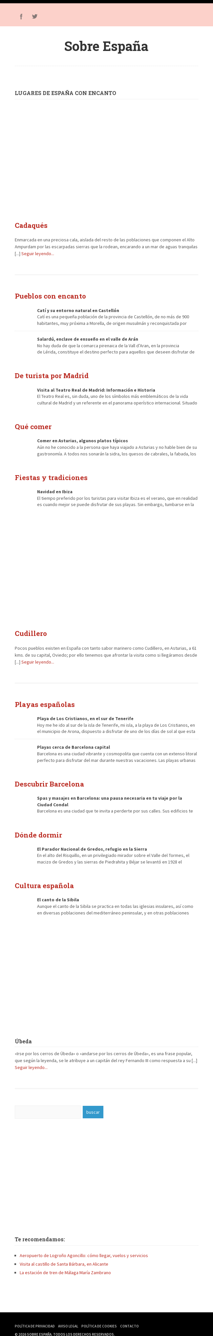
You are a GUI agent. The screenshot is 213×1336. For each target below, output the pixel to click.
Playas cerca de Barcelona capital (73, 738)
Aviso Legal (68, 1313)
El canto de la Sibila (58, 887)
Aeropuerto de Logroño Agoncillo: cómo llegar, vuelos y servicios (84, 1243)
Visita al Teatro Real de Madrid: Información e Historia (96, 386)
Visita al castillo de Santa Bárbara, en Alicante (64, 1251)
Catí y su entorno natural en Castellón (78, 308)
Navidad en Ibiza (55, 485)
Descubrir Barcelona (45, 774)
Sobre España (106, 46)
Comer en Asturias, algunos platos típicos (82, 436)
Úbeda (23, 1028)
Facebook (21, 16)
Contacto (129, 1313)
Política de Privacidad (35, 1313)
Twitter (34, 16)
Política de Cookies (99, 1313)
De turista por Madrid (47, 373)
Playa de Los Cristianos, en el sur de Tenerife (85, 710)
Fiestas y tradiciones (46, 471)
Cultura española (41, 873)
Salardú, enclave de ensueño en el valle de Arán (87, 336)
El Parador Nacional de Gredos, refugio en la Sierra (92, 837)
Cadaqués (29, 225)
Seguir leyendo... (37, 252)
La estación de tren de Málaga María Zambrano (65, 1260)
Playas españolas (41, 696)
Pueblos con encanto (46, 294)
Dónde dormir (35, 824)
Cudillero (29, 626)
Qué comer (30, 422)
